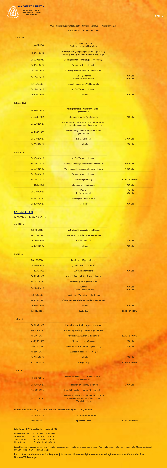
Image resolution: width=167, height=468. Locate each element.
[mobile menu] (158, 16)
